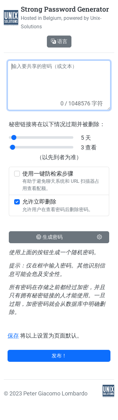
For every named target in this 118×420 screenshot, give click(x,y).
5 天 (86, 138)
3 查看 (89, 147)
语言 (59, 41)
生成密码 (49, 237)
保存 (13, 336)
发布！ (59, 356)
